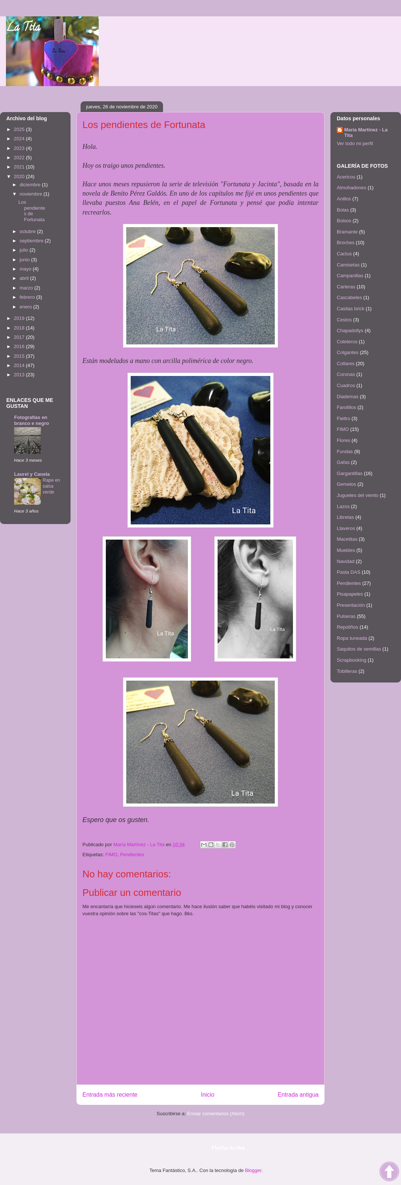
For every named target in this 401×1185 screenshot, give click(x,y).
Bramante (347, 232)
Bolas (343, 210)
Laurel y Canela (32, 474)
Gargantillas (349, 473)
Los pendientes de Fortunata (31, 210)
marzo (27, 288)
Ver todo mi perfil (355, 143)
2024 (20, 138)
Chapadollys (350, 330)
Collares (346, 363)
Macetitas (347, 539)
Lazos (343, 506)
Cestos (344, 320)
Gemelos (346, 484)
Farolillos (346, 407)
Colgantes (348, 352)
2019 (20, 318)
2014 (20, 365)
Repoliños (347, 627)
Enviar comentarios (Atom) (215, 1113)
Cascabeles (349, 297)
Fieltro (343, 418)
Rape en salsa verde (51, 486)
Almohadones (351, 187)
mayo (26, 269)
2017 (20, 337)
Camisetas (348, 265)
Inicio (207, 1094)
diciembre (31, 184)
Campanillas (350, 275)
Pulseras (346, 616)
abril (25, 278)
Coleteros (347, 341)
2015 (20, 356)
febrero (28, 297)
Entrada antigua (298, 1094)
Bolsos (344, 220)
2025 (20, 129)
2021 (20, 167)
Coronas (346, 374)
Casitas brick (350, 308)
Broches (346, 242)
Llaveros (346, 528)
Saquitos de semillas (359, 649)
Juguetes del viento (357, 495)
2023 (20, 148)
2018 (20, 328)
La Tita (23, 28)
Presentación (351, 605)
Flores (343, 440)
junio (25, 259)
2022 (20, 157)
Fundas (345, 451)
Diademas (348, 396)
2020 (20, 176)
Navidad (346, 561)
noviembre (31, 194)
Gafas (343, 462)
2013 (20, 374)
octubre (28, 231)
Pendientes (132, 854)
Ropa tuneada (352, 638)
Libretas (345, 517)
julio (25, 250)
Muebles (346, 550)
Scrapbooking (351, 660)
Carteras (346, 286)
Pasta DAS (349, 572)
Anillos (344, 199)
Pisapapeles (350, 594)
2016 (20, 346)
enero (26, 307)
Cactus (344, 253)
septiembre (32, 240)
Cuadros (346, 385)
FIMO (111, 854)
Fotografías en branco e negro (31, 420)
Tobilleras (347, 671)
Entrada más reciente (109, 1094)
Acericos (346, 177)
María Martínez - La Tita (366, 132)
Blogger (253, 1170)
